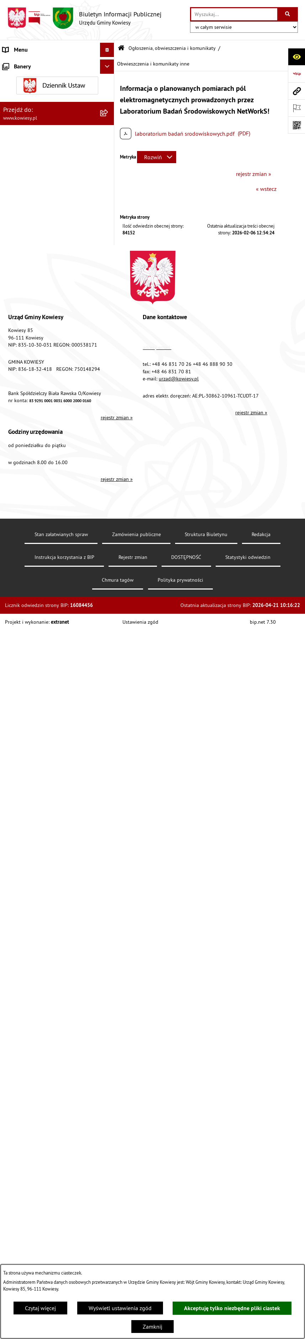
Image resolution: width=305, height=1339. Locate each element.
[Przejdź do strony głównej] (84, 18)
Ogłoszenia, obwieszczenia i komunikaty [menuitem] (36, 276)
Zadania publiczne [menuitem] (25, 655)
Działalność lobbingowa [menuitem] (32, 734)
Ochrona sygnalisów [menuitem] (27, 920)
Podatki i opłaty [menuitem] (22, 235)
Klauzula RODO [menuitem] (22, 891)
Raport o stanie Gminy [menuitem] (30, 206)
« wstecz (266, 188)
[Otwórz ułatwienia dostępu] (296, 56)
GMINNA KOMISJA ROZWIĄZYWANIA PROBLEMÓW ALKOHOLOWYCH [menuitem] (46, 688)
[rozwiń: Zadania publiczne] (109, 655)
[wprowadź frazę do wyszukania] (234, 14)
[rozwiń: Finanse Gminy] (109, 121)
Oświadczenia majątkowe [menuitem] (33, 149)
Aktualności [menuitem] (17, 905)
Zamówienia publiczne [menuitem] (30, 135)
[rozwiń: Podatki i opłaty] (109, 235)
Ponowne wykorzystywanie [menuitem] (35, 791)
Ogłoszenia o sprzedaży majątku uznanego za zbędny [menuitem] (42, 636)
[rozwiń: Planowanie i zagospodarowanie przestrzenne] (109, 249)
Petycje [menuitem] (11, 806)
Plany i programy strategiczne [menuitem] (38, 220)
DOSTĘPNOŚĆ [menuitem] (20, 863)
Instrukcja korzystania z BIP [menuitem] (36, 848)
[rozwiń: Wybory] (109, 749)
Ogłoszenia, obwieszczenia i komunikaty (172, 48)
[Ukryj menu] (107, 50)
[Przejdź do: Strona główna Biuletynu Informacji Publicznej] (121, 48)
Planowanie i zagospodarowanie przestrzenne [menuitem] (42, 253)
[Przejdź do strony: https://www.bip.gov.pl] (296, 73)
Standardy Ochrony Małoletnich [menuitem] (41, 106)
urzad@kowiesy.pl (179, 1129)
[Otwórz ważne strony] (296, 107)
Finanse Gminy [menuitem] (20, 121)
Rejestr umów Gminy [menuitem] (28, 669)
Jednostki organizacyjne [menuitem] (32, 178)
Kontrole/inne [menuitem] (20, 820)
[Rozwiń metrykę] (156, 157)
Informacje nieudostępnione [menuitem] (37, 777)
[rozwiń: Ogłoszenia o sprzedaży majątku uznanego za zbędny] (109, 632)
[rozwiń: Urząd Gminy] (109, 64)
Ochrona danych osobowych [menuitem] (37, 877)
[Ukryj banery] (107, 937)
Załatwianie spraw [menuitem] (25, 720)
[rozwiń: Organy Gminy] (109, 78)
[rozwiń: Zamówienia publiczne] (109, 135)
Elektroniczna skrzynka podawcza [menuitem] (43, 834)
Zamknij (152, 1326)
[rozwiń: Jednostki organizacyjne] (109, 178)
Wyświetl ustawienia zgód (120, 1308)
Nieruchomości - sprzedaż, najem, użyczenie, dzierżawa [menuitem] (43, 614)
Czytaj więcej (40, 1308)
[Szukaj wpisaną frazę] (288, 14)
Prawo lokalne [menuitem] (20, 92)
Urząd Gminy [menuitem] (18, 64)
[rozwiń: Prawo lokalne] (109, 93)
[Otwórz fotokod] (296, 125)
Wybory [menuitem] (12, 749)
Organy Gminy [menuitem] (20, 78)
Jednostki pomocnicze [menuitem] (29, 192)
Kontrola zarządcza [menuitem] (26, 163)
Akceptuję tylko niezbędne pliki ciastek (232, 1308)
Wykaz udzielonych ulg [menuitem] (31, 706)
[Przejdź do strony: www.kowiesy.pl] (296, 90)
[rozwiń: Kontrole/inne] (109, 820)
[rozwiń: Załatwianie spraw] (109, 721)
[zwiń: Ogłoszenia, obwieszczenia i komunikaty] (109, 272)
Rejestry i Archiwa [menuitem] (23, 763)
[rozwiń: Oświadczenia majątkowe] (109, 150)
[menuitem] (57, 299)
